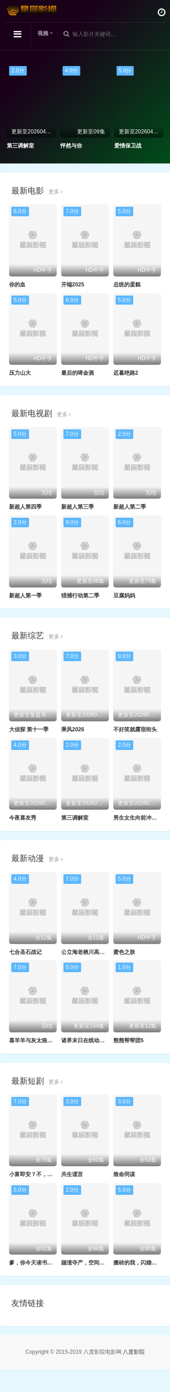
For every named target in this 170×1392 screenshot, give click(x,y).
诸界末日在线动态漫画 (88, 1040)
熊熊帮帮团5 (128, 1040)
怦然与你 (71, 146)
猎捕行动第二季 (80, 595)
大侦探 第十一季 (29, 729)
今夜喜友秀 (22, 818)
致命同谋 (124, 1174)
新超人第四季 (25, 507)
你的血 (17, 284)
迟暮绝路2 (125, 373)
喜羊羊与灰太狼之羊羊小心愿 (44, 1040)
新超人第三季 (77, 507)
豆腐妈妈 (124, 595)
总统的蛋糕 (127, 284)
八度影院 (134, 1352)
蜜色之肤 (124, 952)
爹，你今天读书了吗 (33, 1262)
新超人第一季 (25, 595)
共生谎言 (72, 1174)
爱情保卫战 (127, 146)
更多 (56, 192)
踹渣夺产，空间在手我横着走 (96, 1262)
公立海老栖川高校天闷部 (91, 952)
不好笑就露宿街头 (135, 729)
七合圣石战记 (25, 952)
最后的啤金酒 (77, 373)
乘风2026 (72, 729)
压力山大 (20, 373)
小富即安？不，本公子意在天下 (47, 1174)
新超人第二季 (129, 507)
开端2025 (72, 284)
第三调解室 (20, 146)
